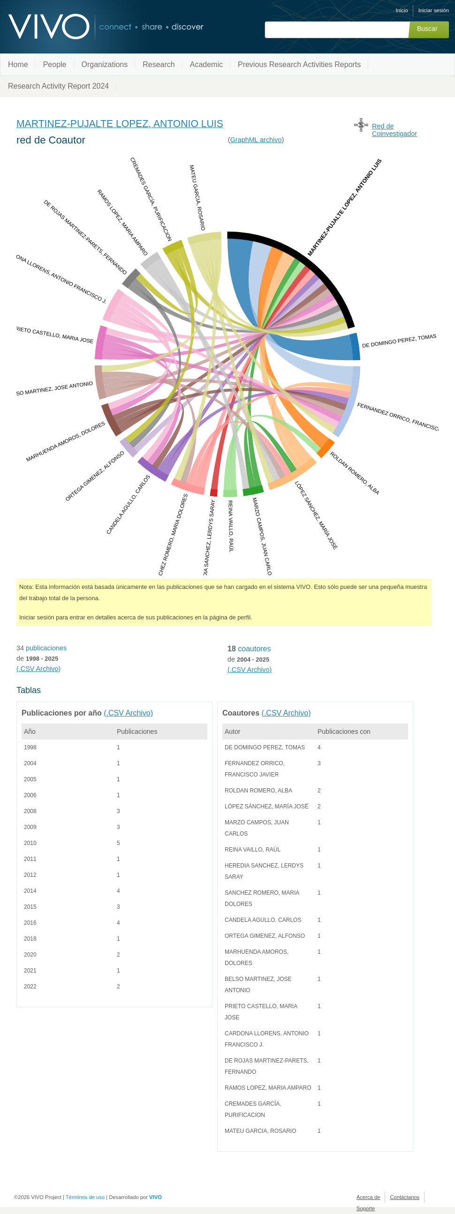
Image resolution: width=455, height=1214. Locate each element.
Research (158, 64)
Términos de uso (85, 1197)
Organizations (105, 64)
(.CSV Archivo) (38, 668)
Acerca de (368, 1197)
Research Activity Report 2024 (58, 86)
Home (18, 64)
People (55, 64)
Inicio (402, 10)
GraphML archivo (256, 139)
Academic (206, 64)
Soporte (365, 1208)
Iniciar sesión (433, 10)
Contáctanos (404, 1197)
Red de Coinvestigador (394, 129)
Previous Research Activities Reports (299, 64)
